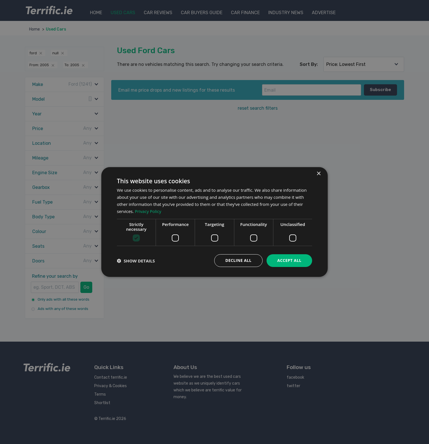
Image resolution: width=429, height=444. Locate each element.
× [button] (318, 174)
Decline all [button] (238, 260)
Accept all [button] (289, 260)
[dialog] (214, 222)
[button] (136, 260)
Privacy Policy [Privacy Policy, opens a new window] (148, 211)
